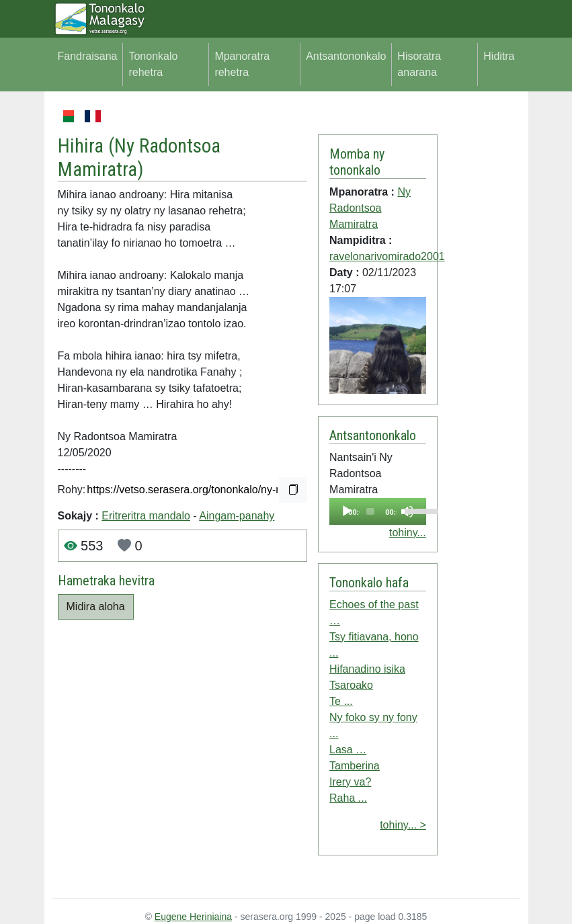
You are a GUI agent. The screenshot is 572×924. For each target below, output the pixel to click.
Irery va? (350, 782)
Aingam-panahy (236, 515)
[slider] (370, 511)
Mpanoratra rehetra (242, 64)
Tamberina (354, 765)
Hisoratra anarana (419, 64)
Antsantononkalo (346, 56)
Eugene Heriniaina (193, 916)
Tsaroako (351, 685)
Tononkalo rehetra (152, 64)
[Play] (347, 511)
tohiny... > (403, 825)
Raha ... (348, 798)
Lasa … (347, 749)
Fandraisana (88, 56)
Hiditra (498, 56)
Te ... (341, 701)
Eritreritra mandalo (145, 515)
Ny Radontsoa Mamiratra (370, 208)
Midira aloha (96, 606)
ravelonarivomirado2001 (387, 256)
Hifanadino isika (367, 669)
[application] (377, 511)
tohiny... (407, 532)
